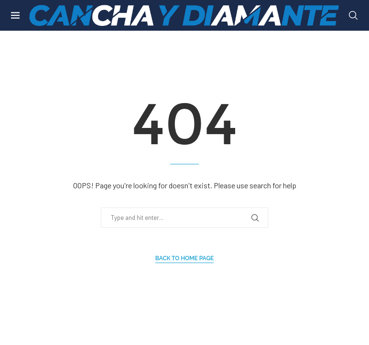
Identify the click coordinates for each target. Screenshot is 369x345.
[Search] (353, 15)
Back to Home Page (184, 258)
